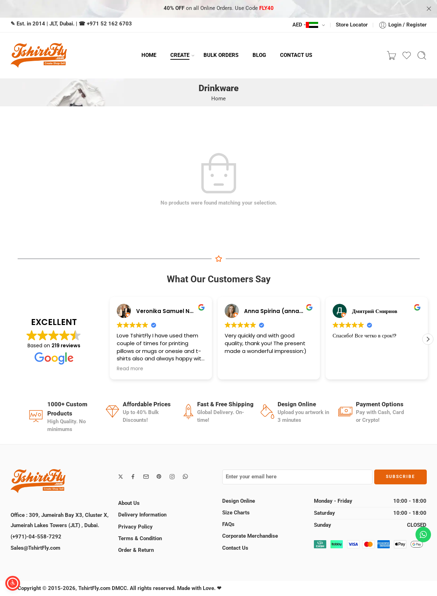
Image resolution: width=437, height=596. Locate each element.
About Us (129, 503)
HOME (148, 55)
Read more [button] (130, 369)
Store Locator (352, 25)
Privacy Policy (135, 527)
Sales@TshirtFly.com (35, 548)
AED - (305, 25)
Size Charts (236, 513)
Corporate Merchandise (250, 536)
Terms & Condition (140, 539)
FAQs (228, 524)
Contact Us (235, 548)
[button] (428, 339)
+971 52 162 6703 (109, 24)
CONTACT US (296, 55)
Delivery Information (142, 515)
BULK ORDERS (221, 55)
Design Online (238, 501)
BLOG (259, 55)
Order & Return (136, 550)
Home (218, 99)
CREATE (179, 55)
